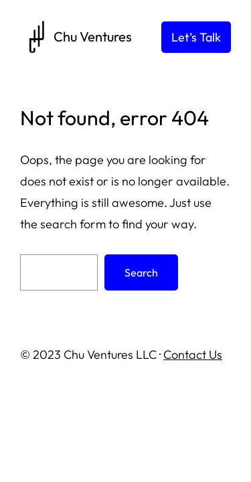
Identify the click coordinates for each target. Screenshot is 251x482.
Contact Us (192, 354)
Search (141, 272)
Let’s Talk (196, 37)
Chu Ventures (93, 36)
